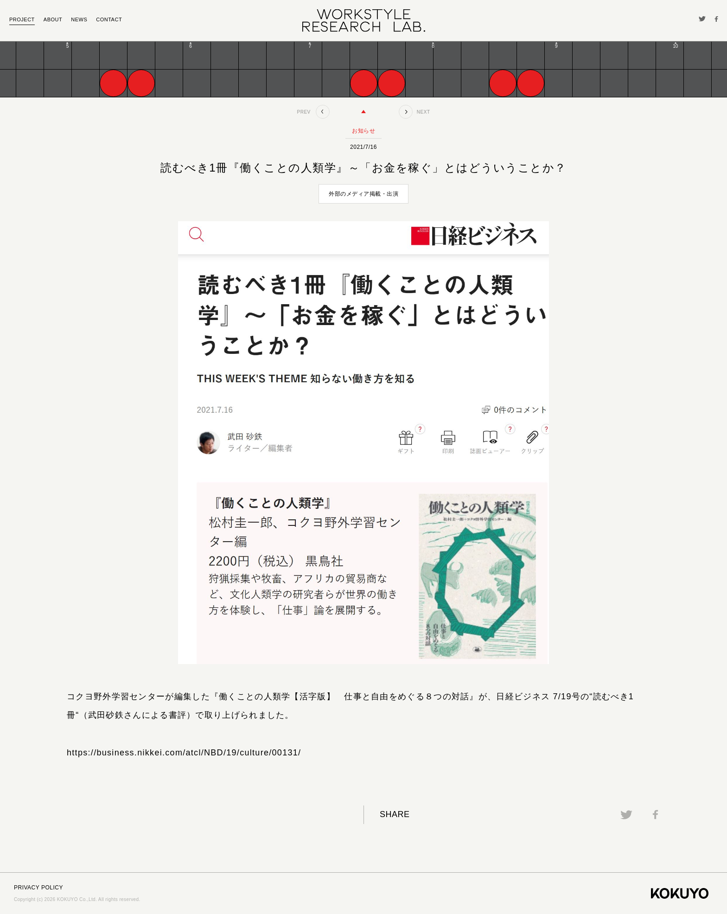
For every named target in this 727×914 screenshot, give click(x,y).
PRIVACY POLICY (38, 887)
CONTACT (109, 19)
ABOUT (53, 19)
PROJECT (22, 19)
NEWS (79, 19)
